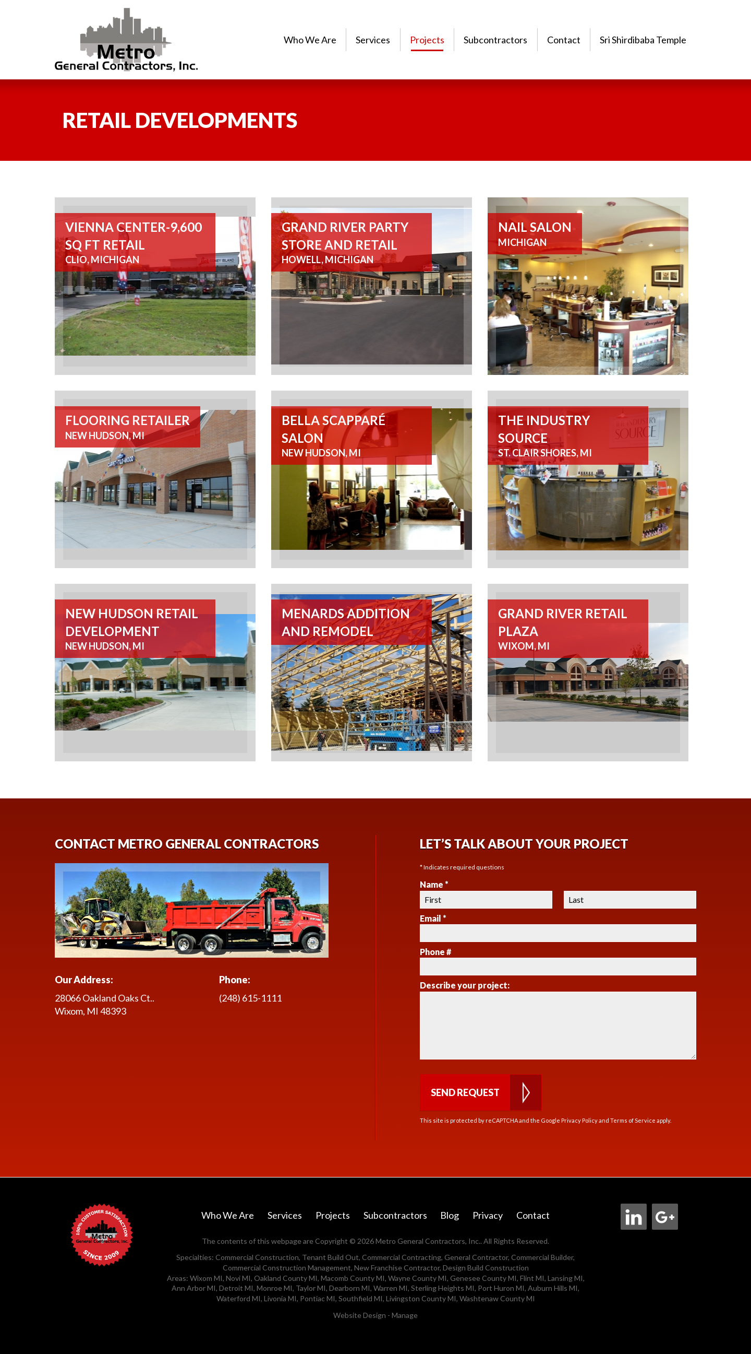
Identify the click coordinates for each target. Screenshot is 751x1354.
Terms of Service (633, 1120)
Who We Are (310, 39)
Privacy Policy (579, 1120)
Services (373, 39)
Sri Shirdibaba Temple (643, 39)
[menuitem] (310, 39)
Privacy (488, 1215)
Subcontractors (495, 39)
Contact (563, 39)
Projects (427, 39)
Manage (405, 1315)
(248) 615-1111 (250, 998)
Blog (449, 1215)
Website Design (359, 1315)
